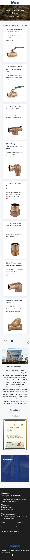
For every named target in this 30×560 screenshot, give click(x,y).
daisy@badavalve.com (9, 514)
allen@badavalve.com (9, 512)
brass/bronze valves (16, 375)
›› (27, 343)
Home (12, 16)
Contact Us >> (15, 410)
